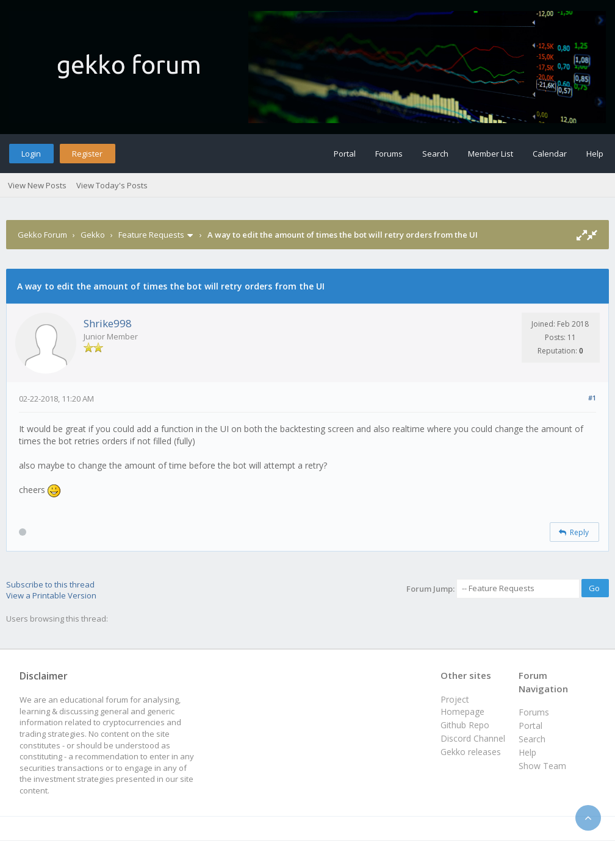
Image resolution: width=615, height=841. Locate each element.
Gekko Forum (42, 234)
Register (87, 153)
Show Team (542, 766)
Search (435, 153)
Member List (490, 153)
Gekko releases (471, 752)
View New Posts (37, 185)
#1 (592, 397)
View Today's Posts (112, 185)
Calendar (550, 153)
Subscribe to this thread (50, 584)
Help (594, 153)
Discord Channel (473, 738)
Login (31, 153)
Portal (345, 153)
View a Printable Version (51, 595)
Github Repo (465, 725)
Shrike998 (108, 323)
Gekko (93, 234)
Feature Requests (151, 234)
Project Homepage (462, 705)
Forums (389, 153)
